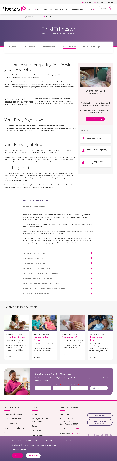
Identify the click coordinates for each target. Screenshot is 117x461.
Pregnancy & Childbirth (26, 17)
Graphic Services (38, 435)
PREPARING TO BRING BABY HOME (37, 268)
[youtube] (106, 435)
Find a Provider (42, 9)
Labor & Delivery (95, 119)
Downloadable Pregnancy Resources (97, 150)
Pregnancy (39, 17)
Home (6, 17)
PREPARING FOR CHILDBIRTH (34, 207)
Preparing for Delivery (41, 338)
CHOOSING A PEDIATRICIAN (34, 263)
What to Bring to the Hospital (94, 163)
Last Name (74, 385)
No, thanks (33, 456)
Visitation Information (13, 414)
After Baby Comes (15, 336)
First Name (56, 385)
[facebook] (89, 435)
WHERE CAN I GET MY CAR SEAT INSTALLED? (41, 284)
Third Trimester (69, 47)
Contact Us (64, 414)
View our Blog (99, 415)
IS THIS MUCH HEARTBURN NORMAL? (38, 294)
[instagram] (93, 435)
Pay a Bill (100, 2)
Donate (110, 2)
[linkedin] (97, 435)
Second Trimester (48, 47)
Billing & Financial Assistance (16, 428)
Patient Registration (12, 419)
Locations (65, 9)
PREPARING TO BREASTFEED (34, 253)
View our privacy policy (19, 450)
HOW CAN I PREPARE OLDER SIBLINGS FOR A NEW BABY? (45, 289)
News (34, 414)
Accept (17, 456)
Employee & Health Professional (40, 420)
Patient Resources (77, 9)
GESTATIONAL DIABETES (33, 258)
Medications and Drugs (91, 47)
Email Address (39, 385)
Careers (35, 426)
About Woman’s (10, 423)
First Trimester (29, 47)
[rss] (110, 435)
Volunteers (36, 431)
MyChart (88, 2)
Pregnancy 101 (69, 336)
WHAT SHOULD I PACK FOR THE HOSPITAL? (40, 273)
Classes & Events (55, 9)
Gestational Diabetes (94, 139)
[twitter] (102, 435)
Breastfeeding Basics (97, 338)
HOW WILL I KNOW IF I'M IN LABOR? (37, 278)
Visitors (89, 9)
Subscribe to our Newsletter (99, 422)
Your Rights (9, 433)
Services (31, 9)
